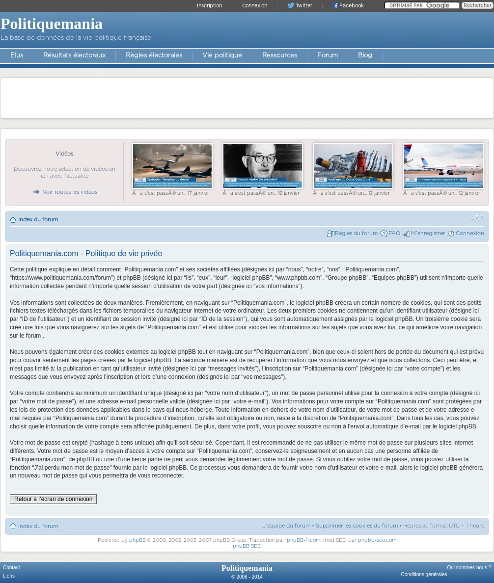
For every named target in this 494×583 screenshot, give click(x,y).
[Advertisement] (247, 97)
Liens (9, 576)
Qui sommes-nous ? (469, 567)
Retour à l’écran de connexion (53, 499)
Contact (11, 567)
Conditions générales (424, 574)
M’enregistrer (428, 233)
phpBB (137, 540)
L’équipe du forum (286, 526)
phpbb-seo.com (377, 540)
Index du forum (38, 219)
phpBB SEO (247, 546)
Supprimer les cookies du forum (357, 526)
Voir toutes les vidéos (64, 192)
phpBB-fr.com (304, 540)
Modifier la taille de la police (477, 217)
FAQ (394, 233)
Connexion (470, 233)
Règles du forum (356, 233)
